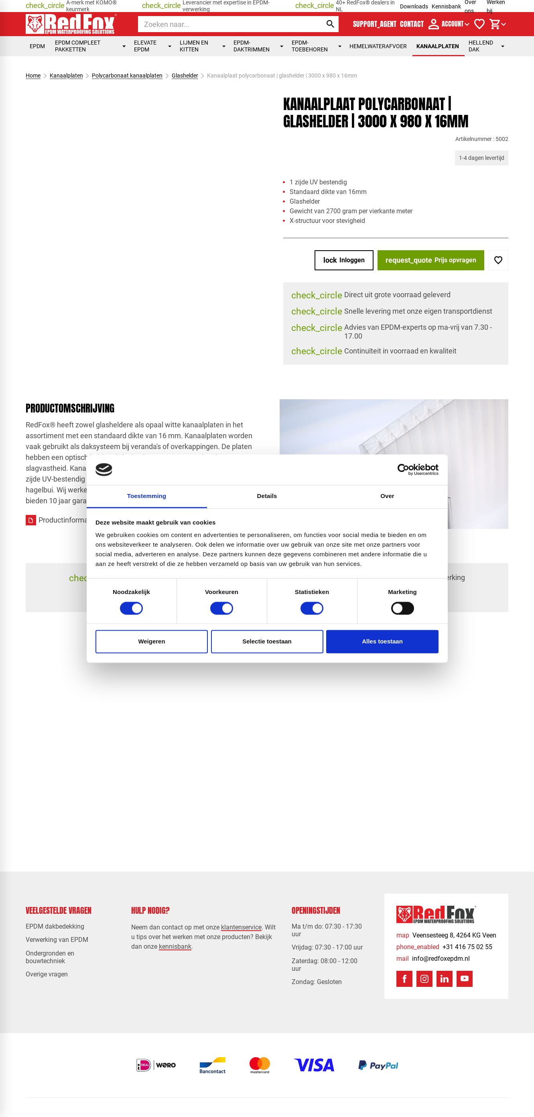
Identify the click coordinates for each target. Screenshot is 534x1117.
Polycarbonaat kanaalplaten (127, 75)
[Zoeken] (223, 24)
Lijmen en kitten (203, 46)
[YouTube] (465, 979)
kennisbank (175, 946)
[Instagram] (424, 979)
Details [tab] (267, 496)
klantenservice (241, 927)
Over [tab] (387, 496)
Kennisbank (446, 6)
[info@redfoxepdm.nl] (433, 958)
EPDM (38, 46)
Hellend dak (486, 46)
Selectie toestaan (267, 641)
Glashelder (184, 75)
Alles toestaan (382, 641)
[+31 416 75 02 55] (444, 947)
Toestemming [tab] (146, 496)
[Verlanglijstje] (479, 24)
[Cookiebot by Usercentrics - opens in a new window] (403, 470)
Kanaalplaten (437, 46)
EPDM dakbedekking (55, 926)
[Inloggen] (344, 260)
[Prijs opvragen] (431, 260)
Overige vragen (47, 974)
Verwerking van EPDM (57, 939)
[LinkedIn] (445, 979)
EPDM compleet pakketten (90, 46)
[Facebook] (404, 979)
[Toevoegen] (498, 260)
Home (33, 75)
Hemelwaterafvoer (378, 46)
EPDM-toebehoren (316, 46)
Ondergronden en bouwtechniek (50, 957)
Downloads (414, 6)
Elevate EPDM (153, 46)
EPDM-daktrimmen (258, 46)
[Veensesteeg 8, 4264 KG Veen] (446, 935)
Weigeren (151, 641)
